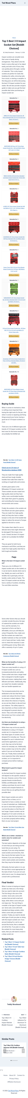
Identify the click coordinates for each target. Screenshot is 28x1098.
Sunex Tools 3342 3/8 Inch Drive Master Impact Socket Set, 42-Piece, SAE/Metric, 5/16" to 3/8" (14, 269)
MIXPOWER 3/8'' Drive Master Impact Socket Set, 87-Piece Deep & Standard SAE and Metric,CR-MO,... (14, 391)
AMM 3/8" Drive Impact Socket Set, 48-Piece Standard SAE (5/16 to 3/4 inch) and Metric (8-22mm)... (14, 117)
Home (5, 1075)
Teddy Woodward (9, 52)
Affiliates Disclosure (14, 1082)
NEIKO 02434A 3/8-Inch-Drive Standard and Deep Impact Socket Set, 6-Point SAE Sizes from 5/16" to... (14, 177)
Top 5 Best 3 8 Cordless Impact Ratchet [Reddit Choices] (7, 1019)
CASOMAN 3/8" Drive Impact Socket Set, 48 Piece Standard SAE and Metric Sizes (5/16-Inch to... (14, 238)
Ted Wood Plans (13, 1091)
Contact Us (21, 1075)
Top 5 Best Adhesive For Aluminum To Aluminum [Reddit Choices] (21, 1020)
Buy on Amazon (14, 123)
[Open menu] (24, 3)
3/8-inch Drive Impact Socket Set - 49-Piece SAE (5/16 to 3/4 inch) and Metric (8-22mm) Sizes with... (14, 330)
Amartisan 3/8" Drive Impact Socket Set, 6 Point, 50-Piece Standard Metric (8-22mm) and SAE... (14, 360)
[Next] (23, 1051)
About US (12, 1075)
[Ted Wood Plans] (9, 3)
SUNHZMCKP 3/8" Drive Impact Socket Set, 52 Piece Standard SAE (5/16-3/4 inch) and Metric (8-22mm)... (14, 299)
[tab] (12, 1060)
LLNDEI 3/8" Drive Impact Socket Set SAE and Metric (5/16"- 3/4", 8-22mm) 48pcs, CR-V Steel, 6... (14, 208)
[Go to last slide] (4, 1051)
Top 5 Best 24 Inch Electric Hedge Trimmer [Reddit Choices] (14, 958)
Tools (14, 37)
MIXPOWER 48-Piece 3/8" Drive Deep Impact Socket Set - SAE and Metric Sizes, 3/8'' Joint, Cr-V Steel (14, 148)
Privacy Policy (14, 1079)
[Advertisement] (14, 22)
